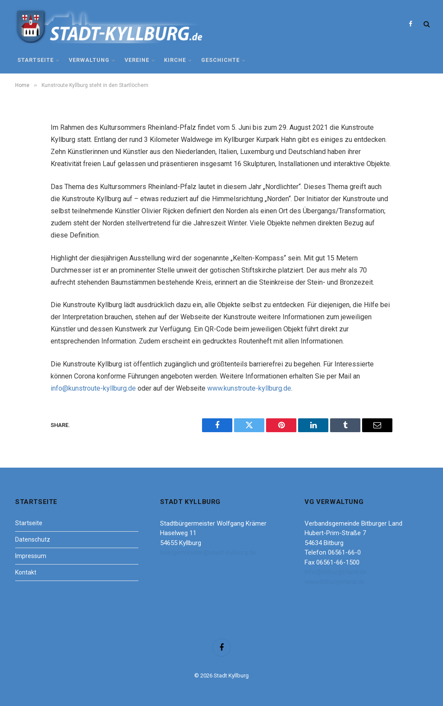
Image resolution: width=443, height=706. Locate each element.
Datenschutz (32, 539)
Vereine (137, 60)
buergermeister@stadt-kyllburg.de (208, 552)
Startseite (35, 60)
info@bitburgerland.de (336, 572)
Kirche (175, 60)
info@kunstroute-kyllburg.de (93, 388)
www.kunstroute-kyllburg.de (249, 388)
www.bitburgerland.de (335, 582)
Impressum (30, 555)
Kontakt (25, 572)
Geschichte (220, 60)
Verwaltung (89, 60)
